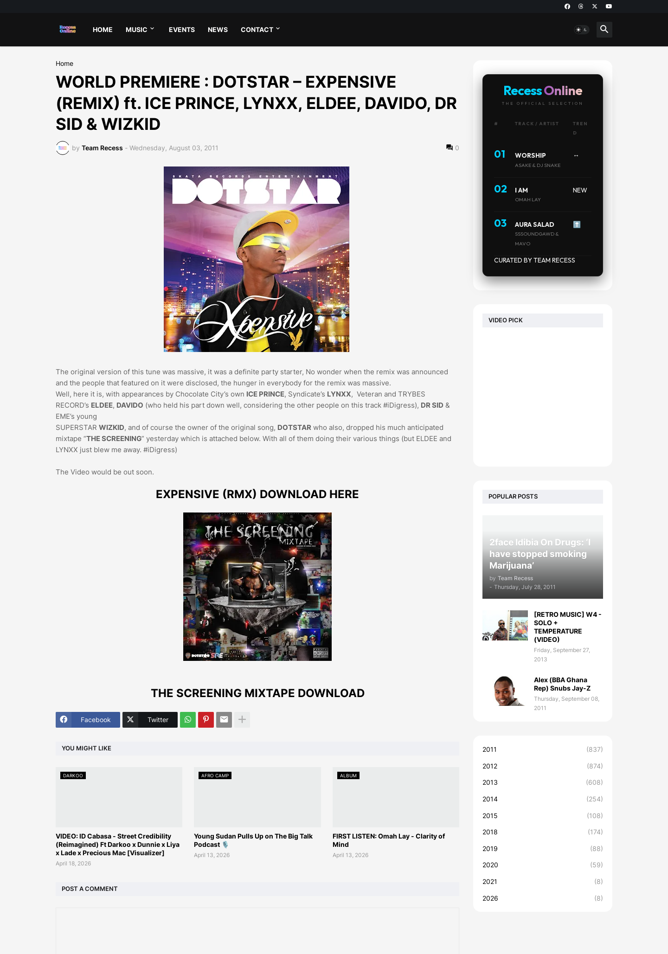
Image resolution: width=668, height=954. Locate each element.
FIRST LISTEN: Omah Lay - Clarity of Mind (389, 840)
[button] (582, 29)
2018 (542, 832)
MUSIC (137, 29)
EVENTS (182, 29)
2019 (542, 848)
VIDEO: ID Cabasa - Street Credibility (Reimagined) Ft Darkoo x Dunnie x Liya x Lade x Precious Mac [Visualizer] (118, 844)
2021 (542, 881)
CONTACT (257, 29)
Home (64, 63)
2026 (542, 898)
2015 (542, 815)
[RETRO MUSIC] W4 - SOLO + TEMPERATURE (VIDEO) (568, 627)
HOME (103, 29)
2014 (542, 799)
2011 (542, 749)
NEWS (218, 29)
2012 (542, 766)
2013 (542, 782)
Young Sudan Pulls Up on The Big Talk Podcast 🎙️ (253, 840)
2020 (542, 865)
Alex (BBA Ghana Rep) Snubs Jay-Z (562, 684)
